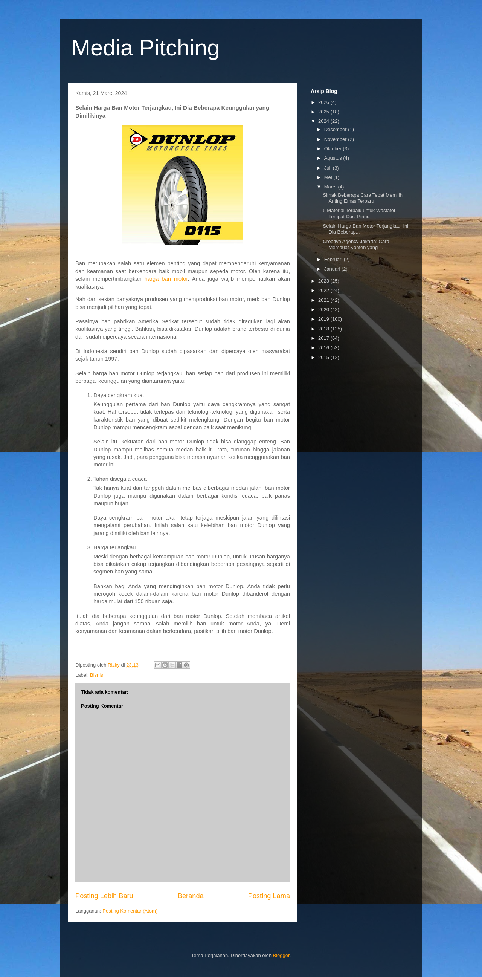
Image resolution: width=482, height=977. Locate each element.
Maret (331, 187)
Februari (334, 259)
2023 (324, 281)
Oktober (333, 148)
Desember (336, 129)
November (336, 139)
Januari (333, 269)
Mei (329, 177)
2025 (324, 112)
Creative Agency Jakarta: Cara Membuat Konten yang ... (356, 244)
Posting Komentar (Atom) (129, 911)
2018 (324, 329)
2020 (324, 309)
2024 (324, 121)
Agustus (333, 158)
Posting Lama (269, 896)
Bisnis (96, 675)
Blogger (281, 955)
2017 (324, 338)
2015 (324, 357)
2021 (324, 300)
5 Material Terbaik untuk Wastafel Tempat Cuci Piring (359, 213)
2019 (324, 319)
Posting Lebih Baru (104, 896)
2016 (324, 347)
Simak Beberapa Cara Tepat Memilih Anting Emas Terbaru (362, 198)
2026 (324, 102)
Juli (328, 168)
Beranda (191, 896)
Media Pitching (146, 47)
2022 (324, 290)
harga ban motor (166, 279)
